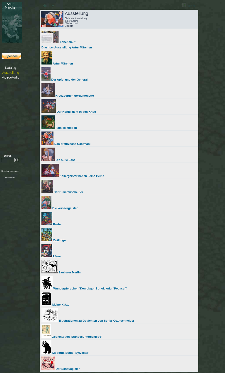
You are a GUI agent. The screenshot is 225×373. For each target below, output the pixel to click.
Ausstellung (10, 72)
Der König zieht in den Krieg (68, 111)
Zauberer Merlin (61, 272)
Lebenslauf (58, 42)
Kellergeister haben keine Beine (72, 176)
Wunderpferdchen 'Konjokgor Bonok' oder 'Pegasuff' (84, 288)
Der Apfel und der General (64, 79)
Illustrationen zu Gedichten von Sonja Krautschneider (87, 320)
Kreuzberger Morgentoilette (67, 95)
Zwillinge (53, 240)
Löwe (51, 256)
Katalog (10, 67)
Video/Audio (10, 77)
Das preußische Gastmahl (66, 144)
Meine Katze (55, 304)
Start (188, 6)
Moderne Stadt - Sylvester (65, 352)
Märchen (10, 5)
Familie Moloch (59, 127)
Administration (10, 177)
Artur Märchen (57, 63)
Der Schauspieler (60, 369)
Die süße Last (58, 160)
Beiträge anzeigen (10, 171)
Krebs (51, 224)
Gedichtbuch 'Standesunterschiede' (71, 336)
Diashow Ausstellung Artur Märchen (66, 47)
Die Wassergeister (59, 208)
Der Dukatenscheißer (62, 192)
